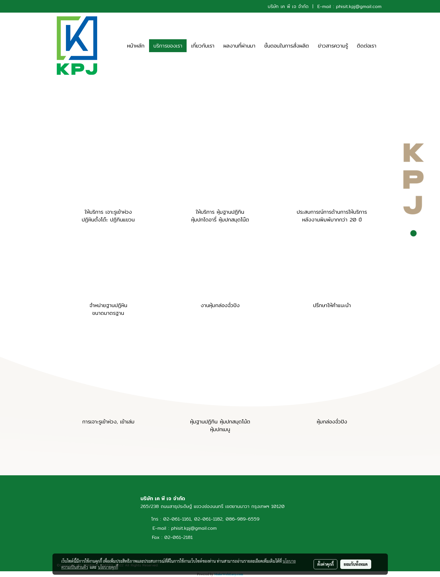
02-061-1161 (177, 519)
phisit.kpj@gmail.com (359, 6)
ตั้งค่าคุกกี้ (325, 564)
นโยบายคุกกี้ (108, 567)
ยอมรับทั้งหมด (356, 564)
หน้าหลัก (135, 46)
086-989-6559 (242, 519)
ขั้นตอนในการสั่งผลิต (286, 46)
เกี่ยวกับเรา (202, 46)
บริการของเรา (167, 46)
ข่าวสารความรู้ (333, 46)
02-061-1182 (208, 519)
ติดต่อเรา (366, 46)
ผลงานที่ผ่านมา (239, 46)
